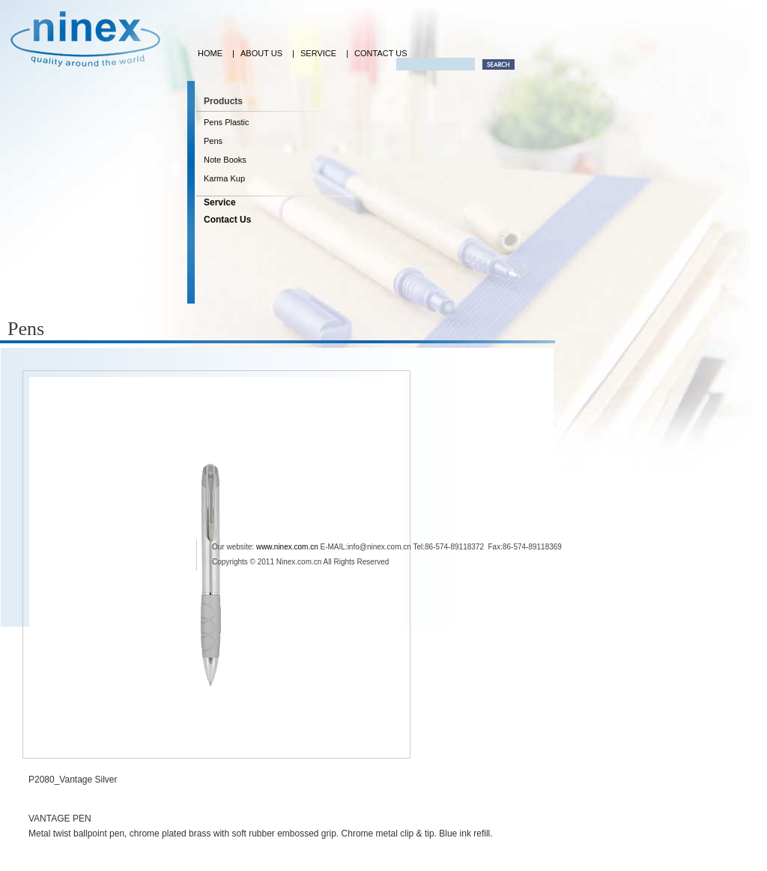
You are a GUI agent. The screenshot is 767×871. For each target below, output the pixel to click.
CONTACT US (380, 53)
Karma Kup (224, 178)
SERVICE (318, 53)
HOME (210, 53)
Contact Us (227, 219)
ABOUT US (261, 53)
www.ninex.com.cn (287, 547)
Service (220, 202)
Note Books (225, 159)
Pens (213, 140)
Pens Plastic (226, 122)
